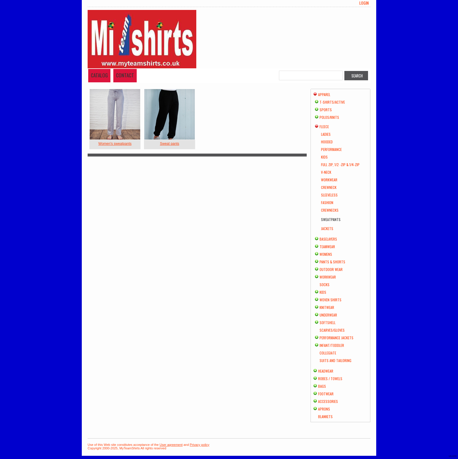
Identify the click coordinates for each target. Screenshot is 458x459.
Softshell (328, 322)
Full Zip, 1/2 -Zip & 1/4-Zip (340, 164)
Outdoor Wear (331, 269)
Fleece (324, 126)
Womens (326, 254)
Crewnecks (330, 210)
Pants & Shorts (332, 261)
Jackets (327, 228)
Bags (322, 386)
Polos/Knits (329, 117)
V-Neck (326, 172)
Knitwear (327, 307)
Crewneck (328, 187)
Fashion (327, 202)
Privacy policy (199, 444)
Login (364, 3)
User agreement (171, 444)
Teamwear (327, 246)
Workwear (329, 179)
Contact (125, 75)
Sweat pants (169, 144)
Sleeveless (329, 194)
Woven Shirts (330, 299)
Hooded (327, 141)
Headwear (325, 370)
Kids (324, 156)
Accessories (328, 401)
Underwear (328, 314)
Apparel (324, 94)
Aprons (324, 408)
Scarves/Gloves (332, 330)
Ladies (326, 134)
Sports (326, 109)
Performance (331, 149)
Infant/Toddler (332, 345)
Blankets (325, 416)
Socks (324, 284)
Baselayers (328, 239)
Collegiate (328, 352)
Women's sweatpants (114, 144)
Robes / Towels (330, 378)
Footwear (326, 393)
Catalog (99, 75)
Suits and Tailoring (335, 360)
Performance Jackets (336, 337)
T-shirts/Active (332, 102)
